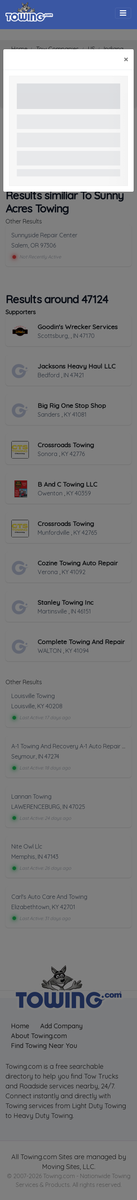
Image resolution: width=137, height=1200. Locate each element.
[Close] (126, 59)
